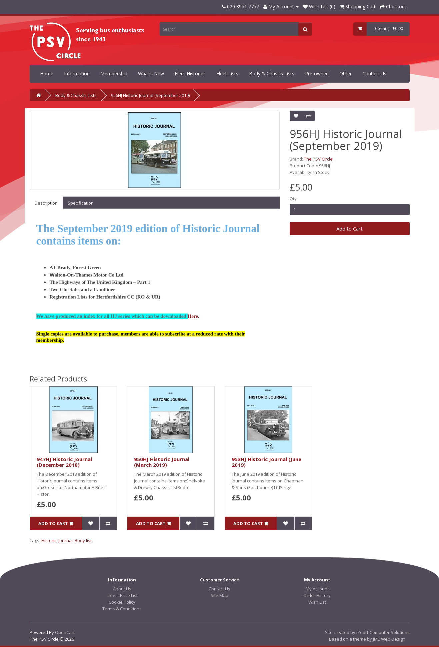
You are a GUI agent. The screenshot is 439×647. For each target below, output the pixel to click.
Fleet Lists (227, 73)
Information (77, 73)
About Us (122, 589)
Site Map (219, 595)
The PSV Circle (318, 159)
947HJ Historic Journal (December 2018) (64, 462)
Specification (81, 203)
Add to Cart (349, 228)
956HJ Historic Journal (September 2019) (150, 95)
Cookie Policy (122, 602)
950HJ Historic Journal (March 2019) (161, 462)
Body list (83, 540)
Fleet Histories (190, 73)
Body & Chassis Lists (271, 73)
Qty (293, 199)
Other (345, 73)
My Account (317, 589)
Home (46, 73)
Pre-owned (317, 73)
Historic (48, 540)
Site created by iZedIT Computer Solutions (367, 632)
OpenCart (65, 632)
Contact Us (374, 73)
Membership (113, 73)
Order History (317, 595)
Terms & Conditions (122, 609)
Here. (193, 316)
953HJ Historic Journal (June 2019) (266, 462)
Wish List (317, 602)
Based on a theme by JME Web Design (367, 639)
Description (46, 203)
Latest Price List (122, 595)
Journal (65, 540)
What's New (151, 73)
